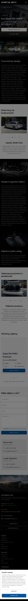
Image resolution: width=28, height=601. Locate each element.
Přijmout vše (14, 595)
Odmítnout (14, 591)
